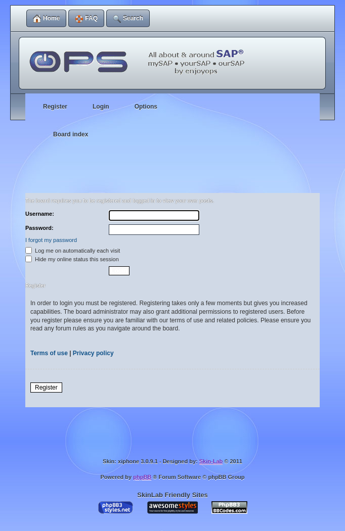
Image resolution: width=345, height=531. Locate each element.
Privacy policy (93, 353)
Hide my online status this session (72, 259)
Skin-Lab (211, 461)
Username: (39, 214)
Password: (39, 228)
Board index (70, 134)
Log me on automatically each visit (72, 251)
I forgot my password (51, 240)
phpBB (142, 477)
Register (46, 387)
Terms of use (49, 353)
